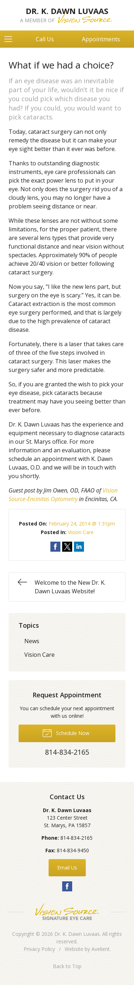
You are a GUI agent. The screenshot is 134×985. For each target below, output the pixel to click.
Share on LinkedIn (79, 547)
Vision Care (81, 532)
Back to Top (67, 966)
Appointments (101, 39)
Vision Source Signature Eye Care (67, 911)
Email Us (67, 867)
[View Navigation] (10, 39)
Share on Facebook (55, 547)
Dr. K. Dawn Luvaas (77, 933)
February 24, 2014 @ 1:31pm (82, 523)
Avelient (100, 949)
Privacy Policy (39, 949)
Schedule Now (65, 732)
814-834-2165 (76, 837)
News (31, 641)
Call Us (45, 39)
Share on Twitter (67, 547)
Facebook (67, 886)
